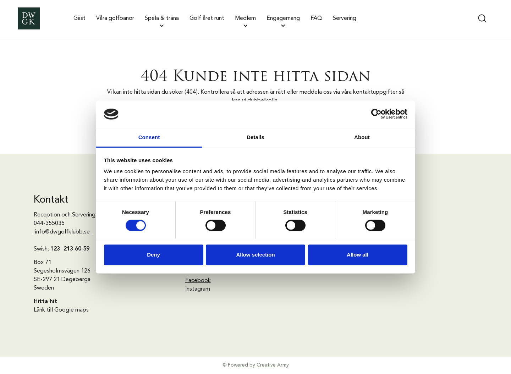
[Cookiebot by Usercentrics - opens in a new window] (376, 114)
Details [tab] (255, 137)
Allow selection (255, 255)
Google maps (71, 310)
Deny (153, 255)
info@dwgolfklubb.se (62, 232)
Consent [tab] (149, 137)
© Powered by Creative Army (255, 365)
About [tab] (362, 137)
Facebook (198, 281)
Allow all (357, 255)
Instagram (197, 289)
